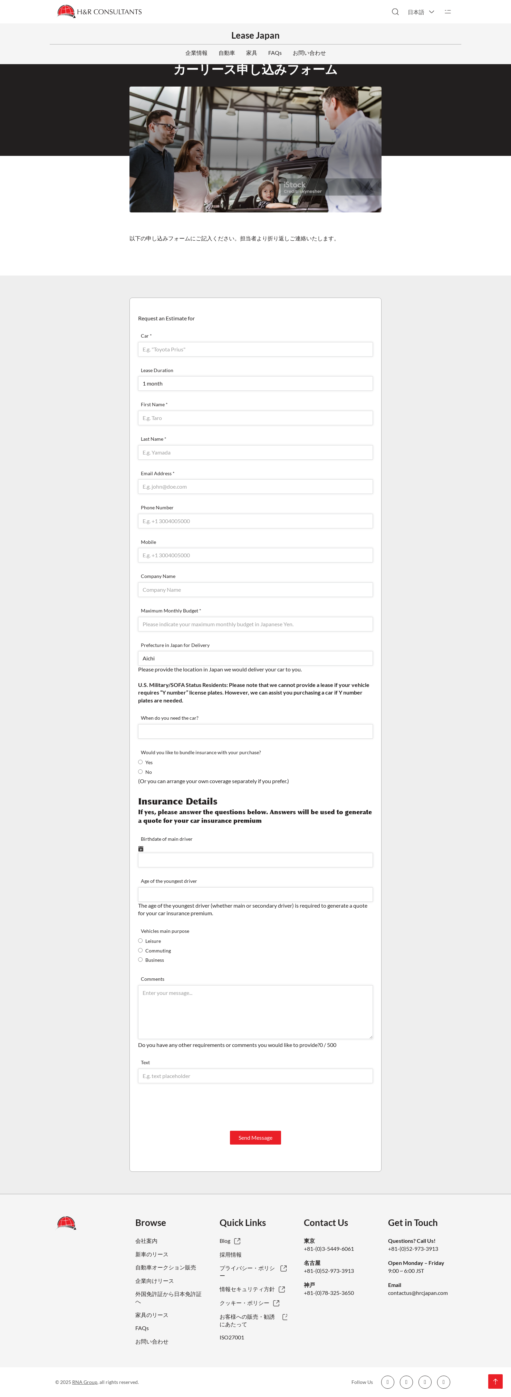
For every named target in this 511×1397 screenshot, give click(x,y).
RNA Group (84, 1382)
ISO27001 (232, 1337)
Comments (152, 979)
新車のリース (151, 1254)
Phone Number (157, 507)
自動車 (227, 52)
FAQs (275, 52)
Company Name (158, 576)
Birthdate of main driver (167, 839)
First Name (154, 404)
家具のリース (151, 1314)
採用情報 (231, 1254)
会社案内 (146, 1240)
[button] (421, 11)
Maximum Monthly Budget (171, 610)
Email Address (158, 473)
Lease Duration (157, 370)
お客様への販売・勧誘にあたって (247, 1320)
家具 (251, 52)
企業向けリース (154, 1280)
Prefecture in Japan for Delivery (175, 645)
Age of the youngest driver (169, 881)
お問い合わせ (309, 52)
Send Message (255, 1137)
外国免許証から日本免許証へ (168, 1297)
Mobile (148, 542)
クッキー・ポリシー (244, 1302)
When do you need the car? (170, 718)
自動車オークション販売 (165, 1267)
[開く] (448, 12)
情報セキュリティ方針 (247, 1289)
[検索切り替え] (395, 12)
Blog (225, 1240)
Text (145, 1062)
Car (146, 336)
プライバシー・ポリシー (247, 1272)
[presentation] (190, 1107)
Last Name (153, 439)
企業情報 (196, 52)
